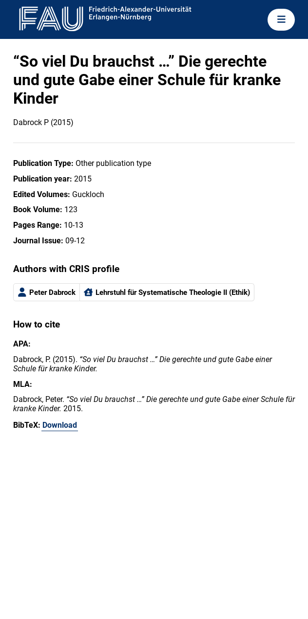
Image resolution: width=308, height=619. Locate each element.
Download (59, 425)
